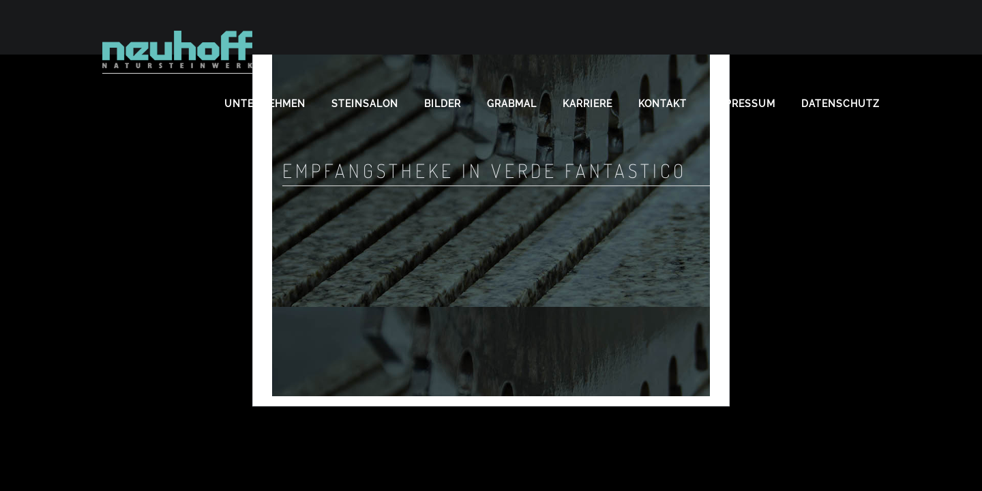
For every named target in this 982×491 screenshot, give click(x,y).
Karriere (587, 103)
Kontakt (662, 103)
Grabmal (512, 103)
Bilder (442, 103)
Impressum (744, 103)
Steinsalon (364, 103)
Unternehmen (265, 103)
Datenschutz (840, 103)
